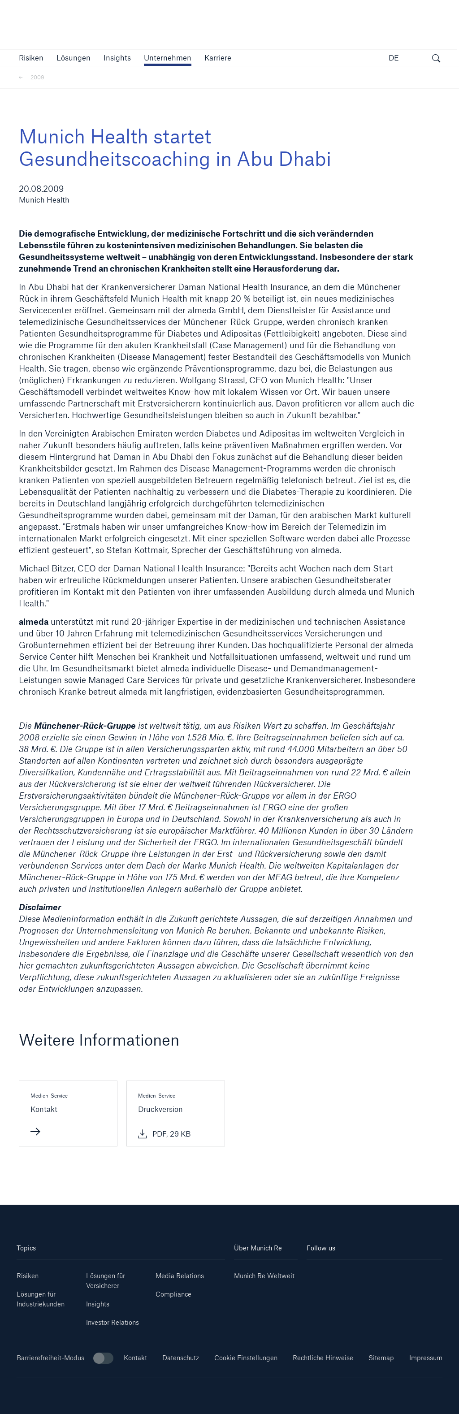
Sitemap (381, 1357)
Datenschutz (180, 1357)
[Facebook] (385, 1272)
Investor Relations (112, 1322)
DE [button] (394, 57)
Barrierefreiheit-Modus (65, 1358)
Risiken (28, 1275)
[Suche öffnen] (436, 59)
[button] (31, 57)
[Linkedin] (318, 1272)
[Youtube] (340, 1272)
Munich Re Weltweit (264, 1275)
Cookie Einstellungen (245, 1357)
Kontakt (135, 1357)
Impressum (425, 1357)
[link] (117, 57)
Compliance (173, 1294)
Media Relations (180, 1275)
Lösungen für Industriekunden (41, 1299)
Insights (97, 1304)
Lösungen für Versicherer (105, 1280)
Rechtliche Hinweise (323, 1357)
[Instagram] (363, 1272)
